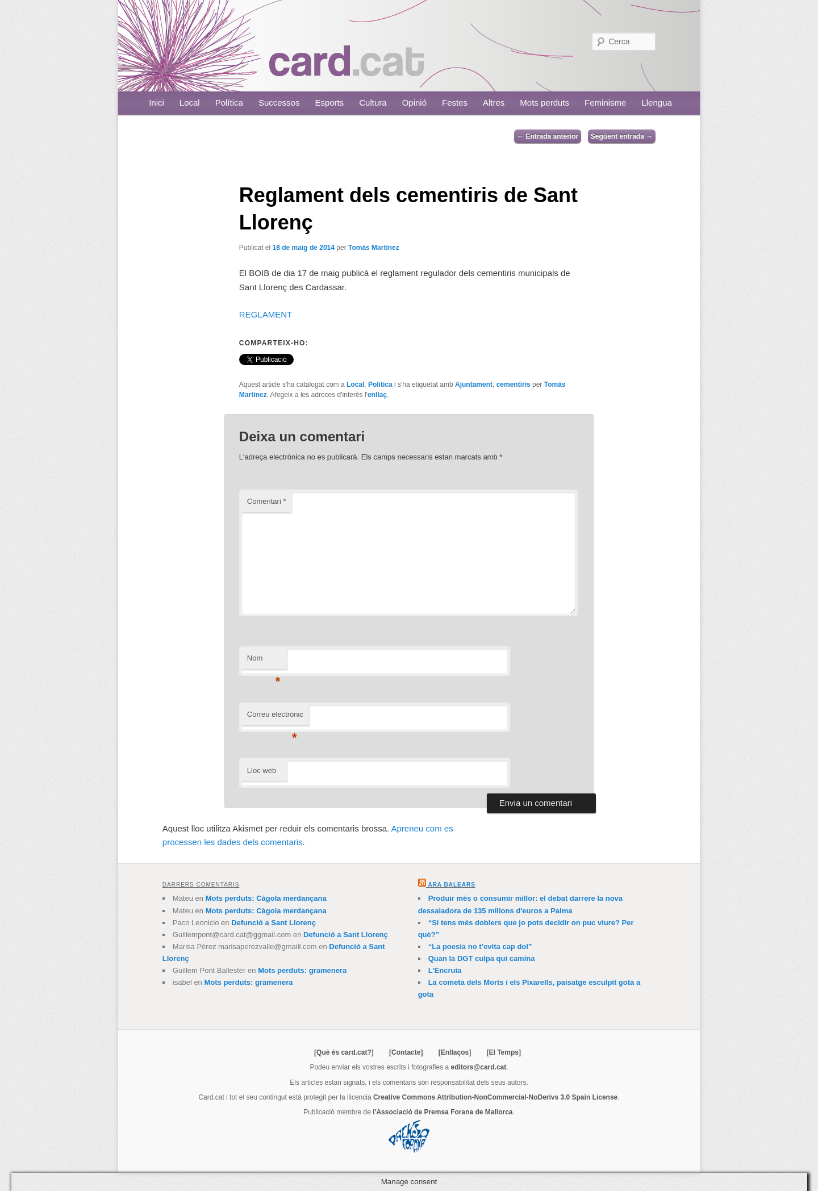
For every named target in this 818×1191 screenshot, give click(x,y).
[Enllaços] (455, 1052)
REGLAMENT (265, 314)
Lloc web (261, 770)
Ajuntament (474, 384)
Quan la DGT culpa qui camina (481, 958)
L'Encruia (445, 970)
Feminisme (605, 102)
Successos (279, 102)
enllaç (377, 395)
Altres (493, 102)
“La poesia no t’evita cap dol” (480, 946)
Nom (264, 661)
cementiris (513, 384)
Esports (329, 102)
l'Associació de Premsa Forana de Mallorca (442, 1112)
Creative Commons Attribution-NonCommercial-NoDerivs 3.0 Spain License (495, 1097)
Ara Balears (451, 884)
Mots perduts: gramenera (302, 970)
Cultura (372, 102)
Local (190, 102)
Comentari (266, 501)
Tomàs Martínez (373, 248)
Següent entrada (622, 136)
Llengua (656, 102)
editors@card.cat (479, 1067)
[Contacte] (406, 1052)
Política (229, 102)
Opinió (414, 102)
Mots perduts (544, 102)
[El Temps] (503, 1052)
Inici (156, 102)
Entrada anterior (547, 136)
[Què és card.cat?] (344, 1052)
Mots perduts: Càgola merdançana (266, 898)
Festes (455, 102)
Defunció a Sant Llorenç (273, 922)
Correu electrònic (275, 717)
